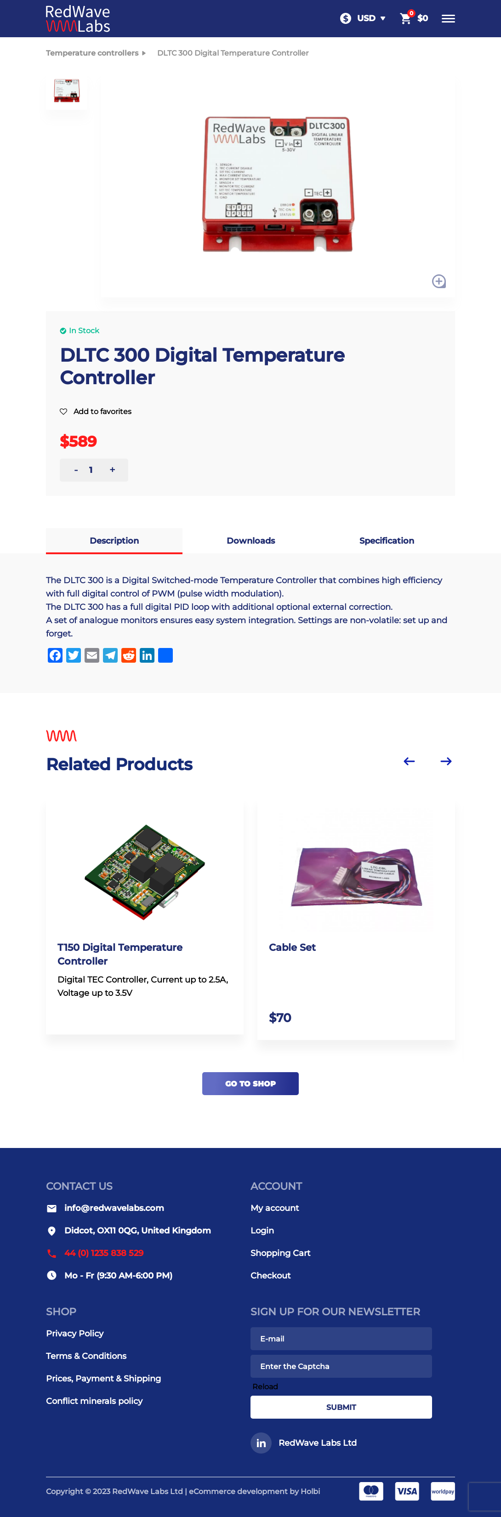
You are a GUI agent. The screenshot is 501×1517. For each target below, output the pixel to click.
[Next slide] (446, 761)
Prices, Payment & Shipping (103, 1379)
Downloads (251, 540)
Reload (265, 1386)
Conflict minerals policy (94, 1401)
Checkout (270, 1276)
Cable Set (295, 949)
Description (114, 540)
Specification (386, 540)
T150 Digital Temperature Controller (124, 957)
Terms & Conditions (86, 1356)
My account (274, 1208)
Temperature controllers (97, 54)
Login (262, 1231)
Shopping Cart (280, 1253)
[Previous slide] (409, 761)
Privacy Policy (74, 1334)
